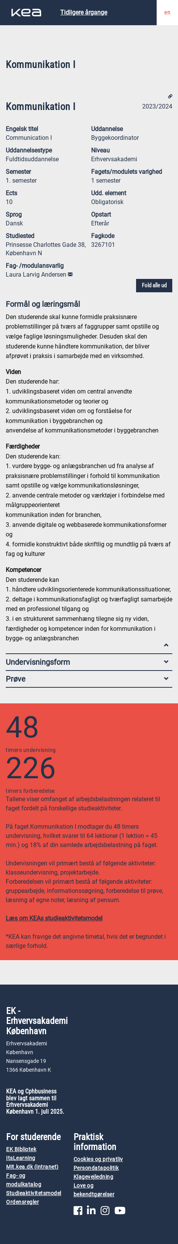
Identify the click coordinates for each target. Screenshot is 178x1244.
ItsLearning (20, 1158)
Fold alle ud (154, 285)
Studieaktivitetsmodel (33, 1193)
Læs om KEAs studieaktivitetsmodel (54, 918)
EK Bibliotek (21, 1149)
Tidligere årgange (83, 12)
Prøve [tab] (87, 679)
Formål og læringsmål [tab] (87, 306)
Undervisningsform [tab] (87, 662)
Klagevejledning (94, 1177)
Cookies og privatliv (98, 1159)
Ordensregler (22, 1202)
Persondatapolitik (96, 1168)
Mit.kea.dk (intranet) (32, 1167)
